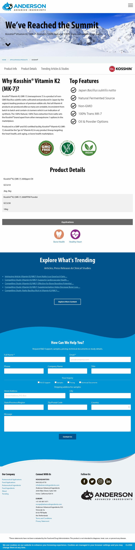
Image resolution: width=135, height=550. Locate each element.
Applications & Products (19, 60)
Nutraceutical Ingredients (11, 485)
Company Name (55, 366)
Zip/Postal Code (55, 402)
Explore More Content (67, 301)
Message (8, 414)
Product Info (10, 68)
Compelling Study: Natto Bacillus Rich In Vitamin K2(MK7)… (32, 290)
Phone (7, 366)
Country (95, 402)
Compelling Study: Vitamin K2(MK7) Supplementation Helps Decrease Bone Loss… (42, 287)
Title (93, 366)
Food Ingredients (8, 488)
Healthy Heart (75, 236)
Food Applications (8, 482)
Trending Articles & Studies (55, 68)
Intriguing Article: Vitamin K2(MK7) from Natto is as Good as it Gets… (36, 276)
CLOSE (129, 545)
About (4, 491)
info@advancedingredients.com (47, 485)
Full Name (9, 354)
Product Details (29, 68)
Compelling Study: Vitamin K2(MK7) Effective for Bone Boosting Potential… (39, 283)
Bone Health (59, 236)
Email (73, 354)
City (71, 391)
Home (4, 60)
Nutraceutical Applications (11, 479)
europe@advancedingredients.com (49, 504)
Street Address (10, 391)
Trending (5, 494)
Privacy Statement (42, 521)
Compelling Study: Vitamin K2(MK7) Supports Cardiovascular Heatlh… (37, 279)
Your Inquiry (67, 377)
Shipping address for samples (67, 387)
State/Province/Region (14, 402)
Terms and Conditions (44, 518)
